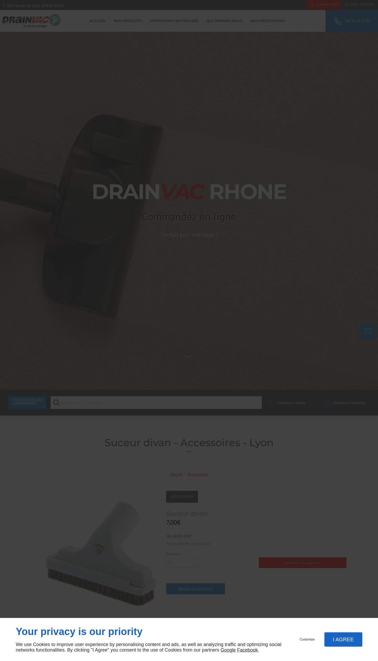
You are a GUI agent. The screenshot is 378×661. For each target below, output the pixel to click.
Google (228, 650)
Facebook (247, 650)
